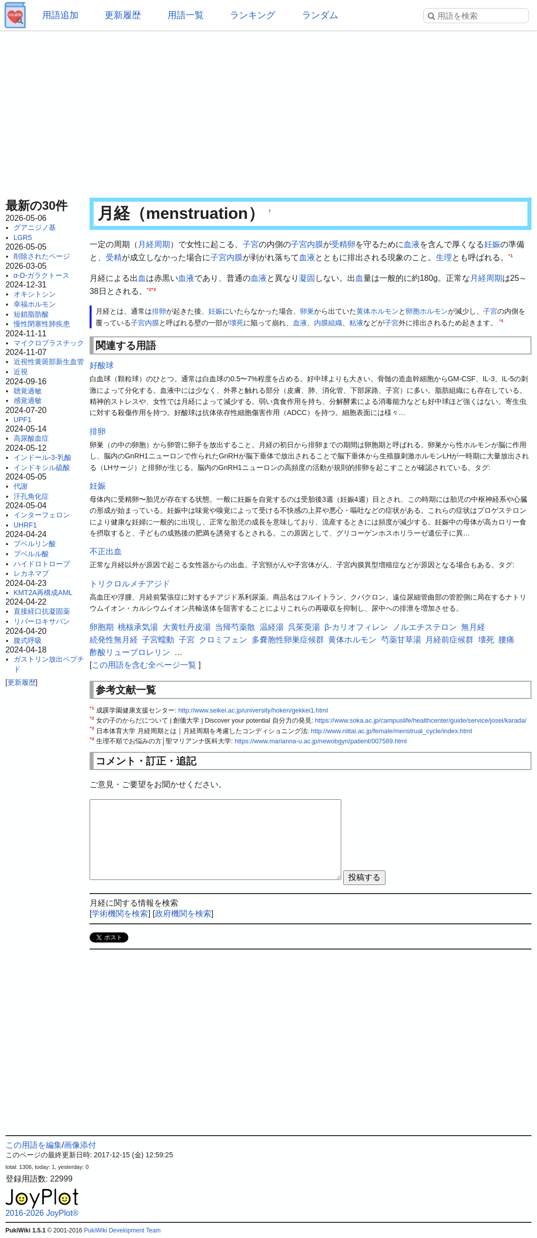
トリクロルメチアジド (130, 583)
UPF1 (23, 420)
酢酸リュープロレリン (130, 652)
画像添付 (80, 1145)
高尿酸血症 (31, 438)
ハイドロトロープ (42, 564)
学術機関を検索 (120, 913)
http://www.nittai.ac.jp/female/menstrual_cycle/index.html (391, 731)
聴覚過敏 (28, 391)
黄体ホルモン (377, 311)
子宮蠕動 (158, 639)
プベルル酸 (31, 554)
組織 (335, 323)
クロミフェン (223, 639)
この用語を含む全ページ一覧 (144, 665)
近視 (21, 372)
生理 (444, 257)
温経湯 (272, 627)
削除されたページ (42, 256)
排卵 (159, 311)
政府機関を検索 (183, 913)
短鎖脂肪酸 (31, 314)
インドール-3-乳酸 (42, 457)
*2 (149, 288)
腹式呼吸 (28, 640)
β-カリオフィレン (357, 627)
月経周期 (154, 244)
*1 (510, 255)
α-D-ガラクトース (42, 275)
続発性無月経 (114, 639)
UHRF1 (25, 525)
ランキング (252, 15)
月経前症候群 (449, 639)
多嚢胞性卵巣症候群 (288, 639)
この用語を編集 (34, 1145)
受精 (114, 257)
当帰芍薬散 (235, 627)
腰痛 (506, 639)
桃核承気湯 (138, 627)
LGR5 (23, 237)
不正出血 (106, 551)
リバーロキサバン (42, 621)
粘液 (356, 323)
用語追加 (60, 15)
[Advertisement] (269, 111)
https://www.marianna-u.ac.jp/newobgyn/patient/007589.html (321, 741)
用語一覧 (186, 15)
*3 (153, 288)
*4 (501, 320)
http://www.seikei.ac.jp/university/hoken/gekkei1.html (253, 710)
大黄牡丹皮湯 (187, 627)
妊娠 (492, 244)
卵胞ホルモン (427, 311)
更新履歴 (123, 15)
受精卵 (343, 244)
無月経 (473, 627)
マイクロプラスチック (49, 343)
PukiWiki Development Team (122, 1230)
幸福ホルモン (35, 304)
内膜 (321, 323)
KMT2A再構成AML (43, 592)
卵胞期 (102, 627)
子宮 (251, 244)
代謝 (21, 486)
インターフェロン (42, 515)
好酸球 (102, 365)
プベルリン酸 (35, 544)
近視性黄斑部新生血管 (49, 362)
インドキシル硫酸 (42, 467)
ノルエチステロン (425, 627)
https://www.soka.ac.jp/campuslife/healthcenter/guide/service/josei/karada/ (420, 720)
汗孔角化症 (31, 496)
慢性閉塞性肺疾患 (42, 324)
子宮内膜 (307, 244)
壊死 (236, 323)
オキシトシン (35, 294)
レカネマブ (31, 573)
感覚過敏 (28, 400)
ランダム (320, 15)
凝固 (307, 278)
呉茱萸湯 (304, 627)
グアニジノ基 (35, 227)
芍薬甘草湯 (401, 639)
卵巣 (307, 311)
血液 (412, 244)
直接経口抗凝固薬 (42, 611)
